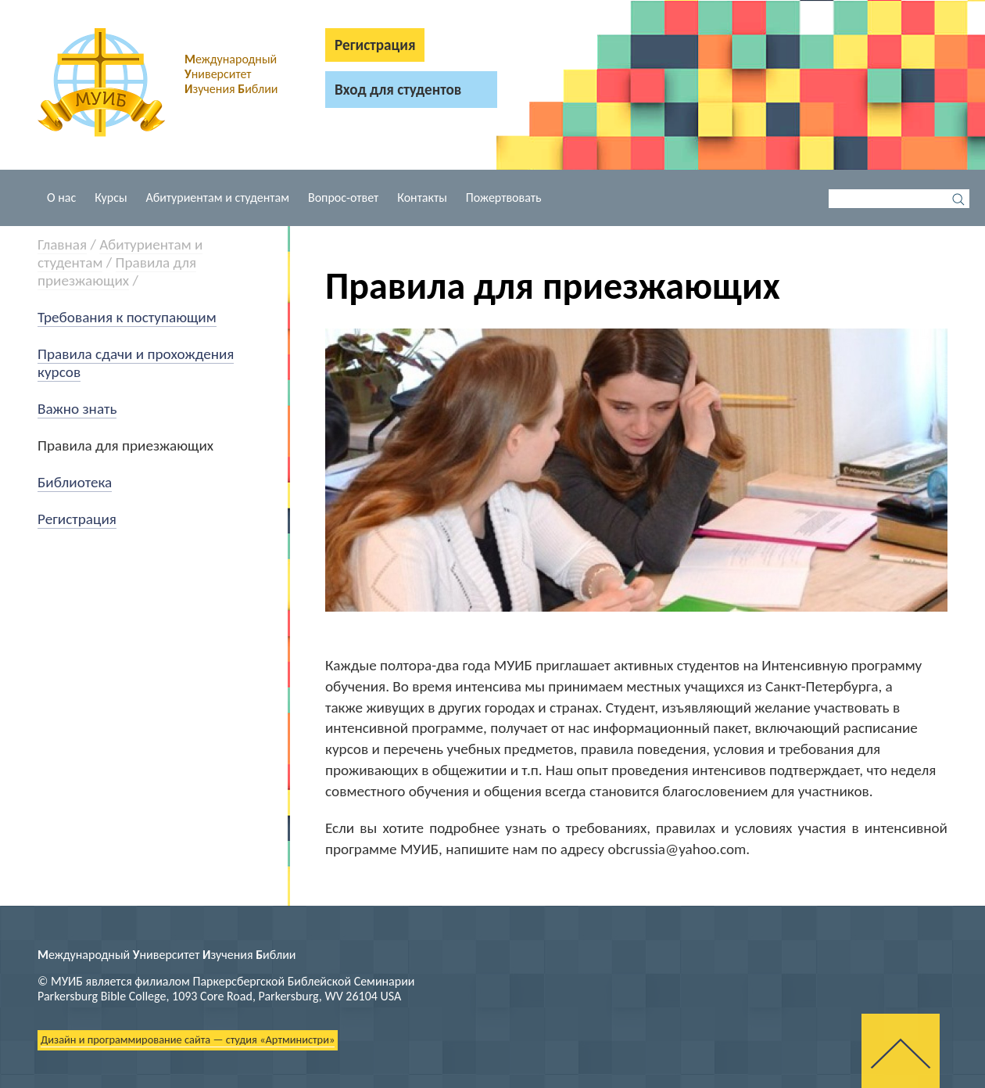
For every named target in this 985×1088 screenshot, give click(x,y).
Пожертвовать (504, 197)
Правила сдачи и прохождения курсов (136, 363)
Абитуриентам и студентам (217, 197)
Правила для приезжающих (117, 271)
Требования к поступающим (127, 317)
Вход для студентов (398, 90)
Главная (62, 244)
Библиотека (75, 482)
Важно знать (77, 409)
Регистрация (77, 519)
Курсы (111, 197)
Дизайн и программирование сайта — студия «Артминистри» (188, 1039)
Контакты (422, 197)
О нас (61, 197)
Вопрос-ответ (343, 197)
